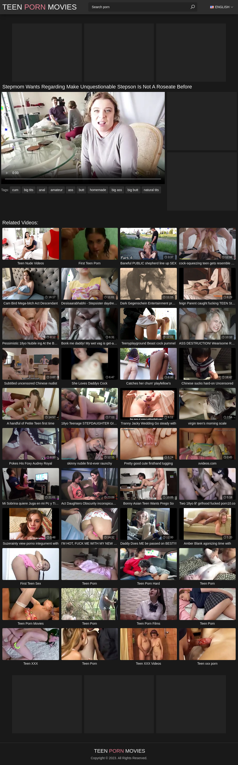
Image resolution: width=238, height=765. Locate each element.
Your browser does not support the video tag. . (83, 138)
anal (42, 190)
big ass (117, 190)
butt (81, 190)
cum (15, 190)
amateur (57, 190)
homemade (98, 190)
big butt (133, 190)
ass (70, 190)
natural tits (151, 190)
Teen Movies (39, 7)
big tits (28, 190)
